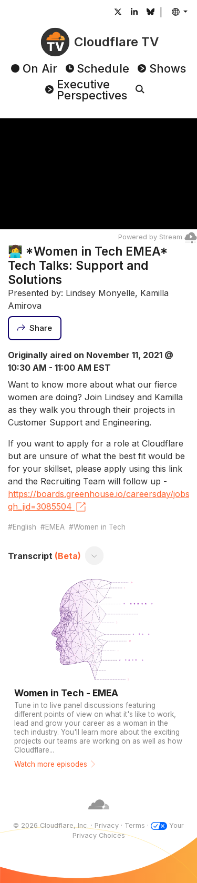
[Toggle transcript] (94, 555)
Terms (135, 825)
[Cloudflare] (98, 815)
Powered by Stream (157, 237)
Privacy (107, 825)
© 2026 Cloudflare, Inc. (51, 825)
